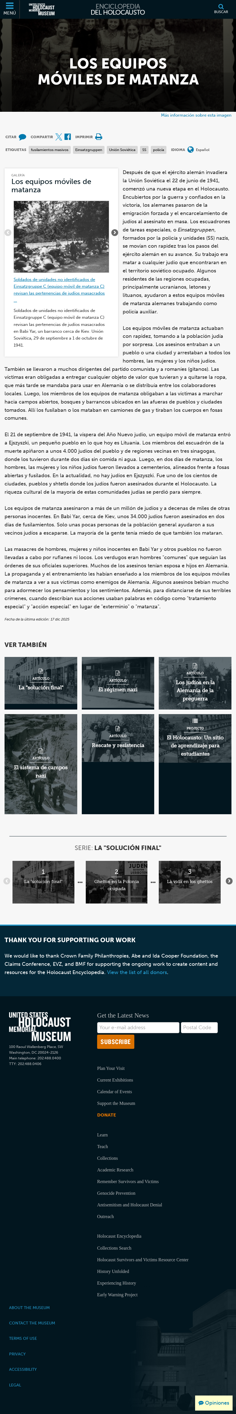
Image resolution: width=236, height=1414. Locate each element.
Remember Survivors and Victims (128, 1181)
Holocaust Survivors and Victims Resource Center (143, 1259)
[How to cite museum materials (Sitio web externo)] (22, 137)
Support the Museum (116, 1103)
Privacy (17, 1354)
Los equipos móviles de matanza (51, 185)
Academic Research (115, 1169)
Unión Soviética (122, 150)
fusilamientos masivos (49, 150)
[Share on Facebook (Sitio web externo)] (67, 137)
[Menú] (10, 9)
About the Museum (29, 1307)
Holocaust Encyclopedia (119, 1236)
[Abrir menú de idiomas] (190, 150)
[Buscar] (221, 9)
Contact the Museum (32, 1323)
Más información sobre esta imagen (196, 115)
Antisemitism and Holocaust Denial (129, 1204)
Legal (15, 1385)
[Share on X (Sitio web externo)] (58, 137)
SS (144, 150)
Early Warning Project (117, 1294)
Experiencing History (116, 1283)
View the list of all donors (137, 972)
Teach (102, 1146)
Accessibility (23, 1369)
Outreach (105, 1216)
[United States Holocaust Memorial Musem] (40, 1026)
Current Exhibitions (115, 1080)
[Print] (98, 137)
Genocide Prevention (116, 1193)
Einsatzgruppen (88, 150)
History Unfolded (113, 1271)
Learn (102, 1134)
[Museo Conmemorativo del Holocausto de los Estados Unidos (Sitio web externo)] (42, 9)
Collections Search (114, 1248)
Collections (107, 1158)
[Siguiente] (114, 232)
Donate (106, 1115)
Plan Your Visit (111, 1068)
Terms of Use (23, 1338)
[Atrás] (8, 232)
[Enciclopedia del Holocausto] (118, 9)
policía (158, 150)
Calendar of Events (114, 1091)
